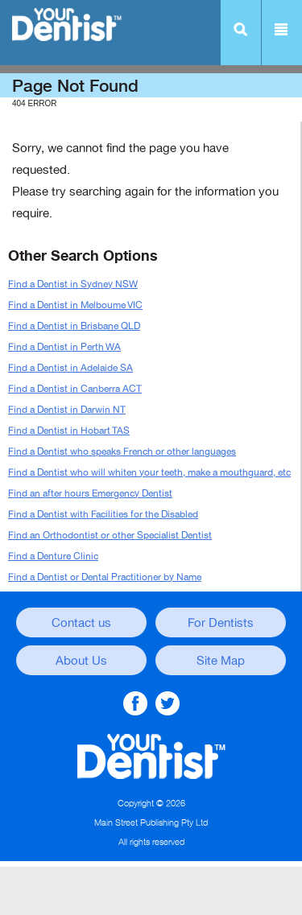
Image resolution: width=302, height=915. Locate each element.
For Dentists (221, 623)
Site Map (221, 660)
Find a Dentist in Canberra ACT (75, 388)
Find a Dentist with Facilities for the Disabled (103, 514)
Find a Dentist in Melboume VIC (75, 305)
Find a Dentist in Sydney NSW (73, 284)
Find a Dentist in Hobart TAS (69, 430)
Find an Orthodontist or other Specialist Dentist (110, 535)
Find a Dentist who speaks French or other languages (122, 451)
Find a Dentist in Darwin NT (67, 409)
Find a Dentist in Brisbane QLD (74, 326)
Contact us (81, 623)
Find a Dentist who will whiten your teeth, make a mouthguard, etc (149, 472)
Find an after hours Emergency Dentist (90, 493)
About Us (81, 660)
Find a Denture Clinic (53, 556)
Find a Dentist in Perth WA (64, 346)
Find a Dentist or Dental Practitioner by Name (104, 577)
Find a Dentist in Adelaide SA (70, 367)
